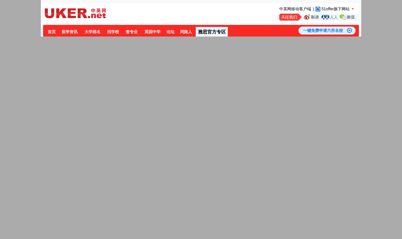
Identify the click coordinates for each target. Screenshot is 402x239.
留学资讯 (70, 32)
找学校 (113, 32)
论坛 (170, 32)
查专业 (132, 32)
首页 (52, 32)
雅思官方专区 (212, 32)
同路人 (186, 32)
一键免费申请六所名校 (323, 30)
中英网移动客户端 (295, 9)
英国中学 (153, 32)
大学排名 (92, 32)
